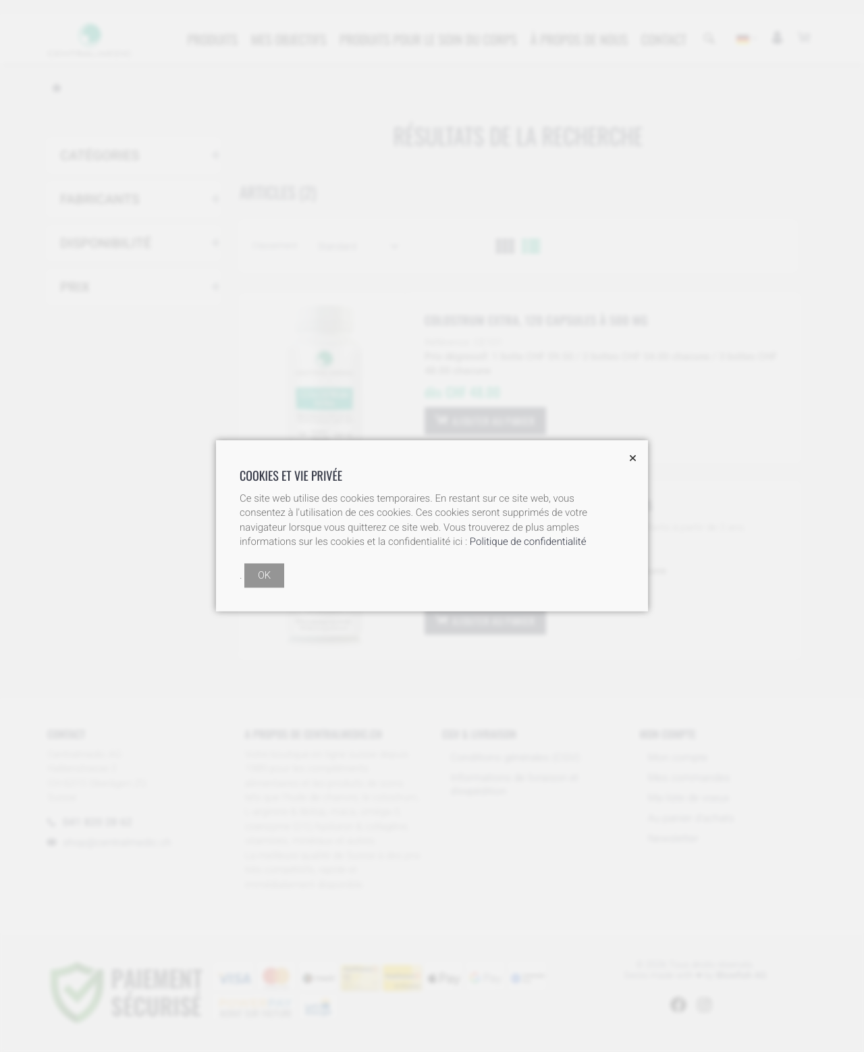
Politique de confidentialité (528, 542)
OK (264, 576)
